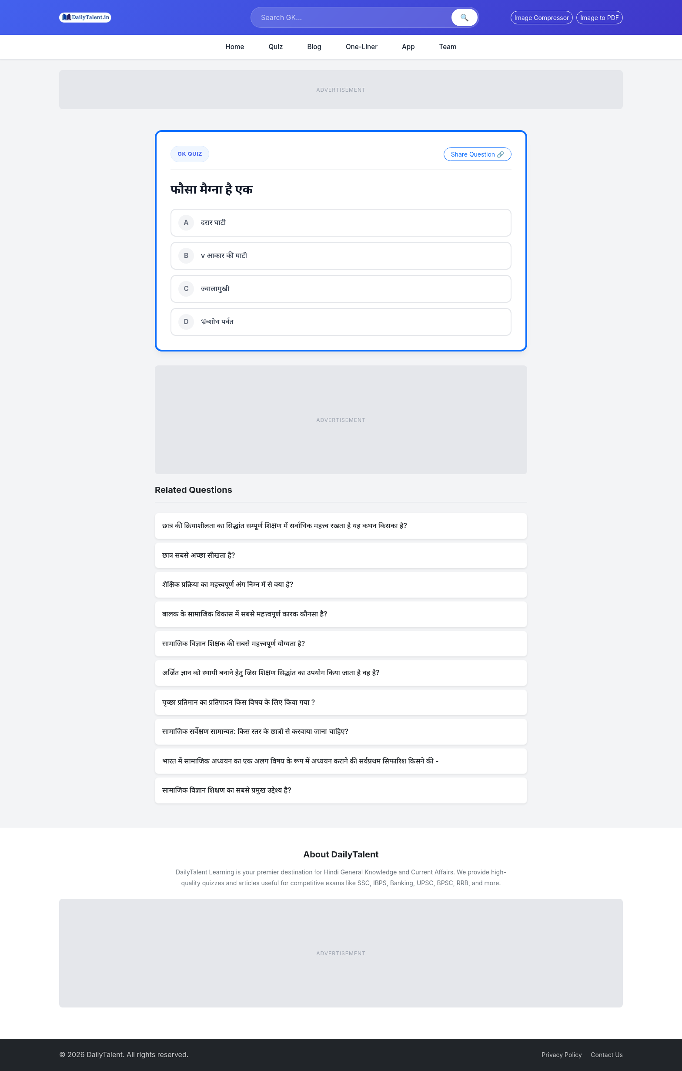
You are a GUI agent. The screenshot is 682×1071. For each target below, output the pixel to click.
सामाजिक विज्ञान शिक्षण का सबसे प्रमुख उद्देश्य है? (226, 790)
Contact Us (607, 1054)
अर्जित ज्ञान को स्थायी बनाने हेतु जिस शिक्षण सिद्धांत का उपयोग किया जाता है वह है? (271, 672)
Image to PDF (599, 17)
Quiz (275, 47)
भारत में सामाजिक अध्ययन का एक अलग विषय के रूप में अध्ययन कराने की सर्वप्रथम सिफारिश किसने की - (300, 760)
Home (235, 47)
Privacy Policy (562, 1054)
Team (448, 47)
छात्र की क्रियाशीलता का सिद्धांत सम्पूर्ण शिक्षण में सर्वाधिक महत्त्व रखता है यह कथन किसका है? (284, 525)
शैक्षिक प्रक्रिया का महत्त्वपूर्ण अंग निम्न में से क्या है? (227, 584)
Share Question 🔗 (477, 154)
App (408, 47)
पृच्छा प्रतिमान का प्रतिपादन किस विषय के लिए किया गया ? (238, 702)
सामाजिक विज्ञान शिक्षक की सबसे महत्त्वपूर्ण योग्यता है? (233, 643)
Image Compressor (542, 17)
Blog (314, 47)
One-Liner (362, 47)
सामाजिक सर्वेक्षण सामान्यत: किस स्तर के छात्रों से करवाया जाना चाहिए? (255, 731)
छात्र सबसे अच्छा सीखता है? (198, 555)
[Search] (352, 17)
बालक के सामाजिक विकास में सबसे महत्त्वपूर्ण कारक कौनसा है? (244, 613)
